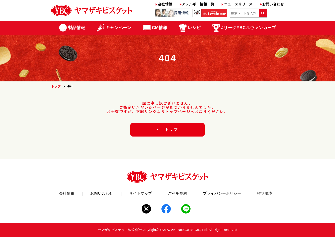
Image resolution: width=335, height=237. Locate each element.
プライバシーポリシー (222, 193)
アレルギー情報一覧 (196, 4)
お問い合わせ (272, 4)
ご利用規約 (177, 193)
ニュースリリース (237, 4)
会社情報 (163, 4)
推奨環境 (264, 193)
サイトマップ (140, 193)
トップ (55, 86)
